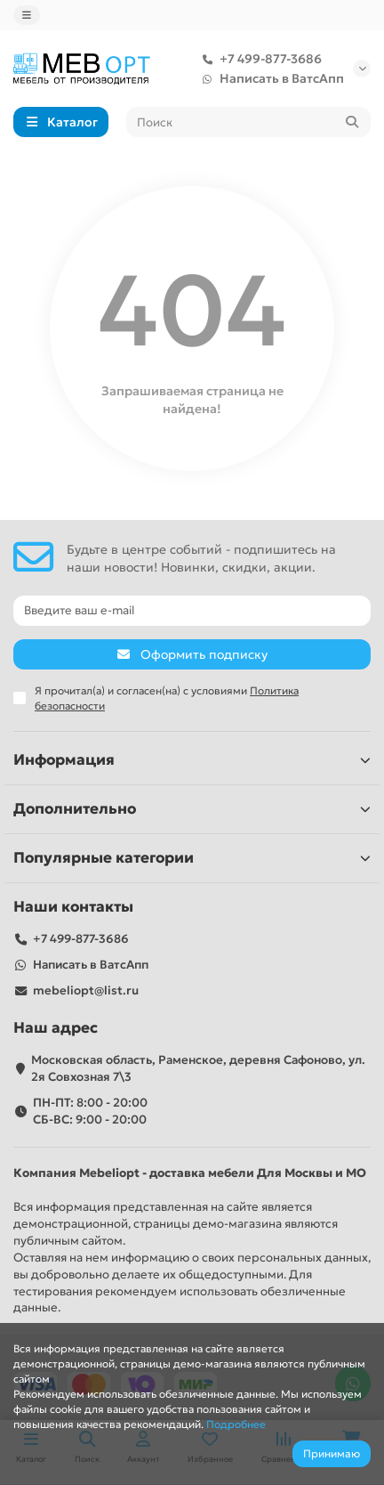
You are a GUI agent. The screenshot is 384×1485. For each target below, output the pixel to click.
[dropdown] (26, 15)
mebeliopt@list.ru (86, 990)
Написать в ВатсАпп (269, 78)
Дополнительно (192, 808)
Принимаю (331, 1453)
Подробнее (236, 1424)
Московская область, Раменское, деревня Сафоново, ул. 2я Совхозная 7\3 (198, 1068)
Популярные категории (192, 857)
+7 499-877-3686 (258, 59)
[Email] (192, 611)
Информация (192, 760)
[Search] (249, 122)
